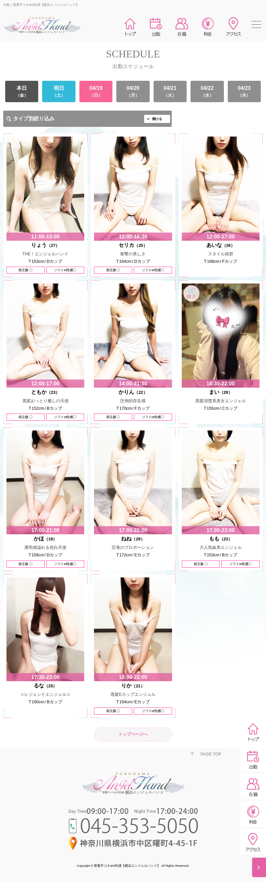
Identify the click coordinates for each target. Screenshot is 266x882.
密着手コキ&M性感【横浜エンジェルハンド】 (127, 865)
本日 (22, 91)
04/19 (96, 91)
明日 (59, 91)
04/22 (207, 91)
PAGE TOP (211, 754)
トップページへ (133, 734)
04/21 (170, 91)
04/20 (133, 91)
